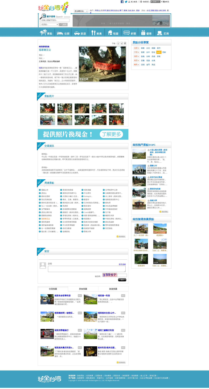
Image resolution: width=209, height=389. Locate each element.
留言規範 (122, 264)
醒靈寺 (86, 200)
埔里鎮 (46, 47)
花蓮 (156, 10)
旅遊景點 (80, 377)
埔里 (40, 68)
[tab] (53, 290)
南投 (159, 52)
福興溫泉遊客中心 (112, 200)
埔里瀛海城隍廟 (47, 225)
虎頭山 (44, 193)
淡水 (133, 10)
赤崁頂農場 (67, 228)
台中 (148, 52)
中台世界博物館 (69, 225)
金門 (148, 65)
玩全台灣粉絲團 (146, 379)
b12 (118, 43)
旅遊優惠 (134, 377)
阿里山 (97, 10)
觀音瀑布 (87, 206)
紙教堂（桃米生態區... (71, 212)
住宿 (63, 32)
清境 (112, 10)
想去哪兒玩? (79, 11)
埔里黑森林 (45, 222)
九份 (129, 10)
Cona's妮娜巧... (89, 212)
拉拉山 (116, 10)
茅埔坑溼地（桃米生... (71, 216)
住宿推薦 (89, 377)
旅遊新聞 (125, 377)
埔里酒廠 (87, 190)
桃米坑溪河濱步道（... (49, 203)
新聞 (129, 32)
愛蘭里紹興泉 (46, 216)
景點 (46, 32)
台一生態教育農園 (48, 228)
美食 (96, 32)
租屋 (112, 32)
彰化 (153, 52)
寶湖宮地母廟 (68, 190)
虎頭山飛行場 (46, 212)
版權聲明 (80, 379)
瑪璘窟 (65, 206)
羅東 (125, 10)
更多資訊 (122, 236)
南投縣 (41, 47)
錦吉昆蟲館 (109, 222)
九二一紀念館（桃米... (49, 206)
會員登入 (146, 2)
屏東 (158, 56)
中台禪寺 (87, 193)
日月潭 (103, 10)
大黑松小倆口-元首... (70, 196)
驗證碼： (98, 278)
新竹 (158, 48)
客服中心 (100, 379)
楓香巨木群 (109, 216)
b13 (121, 43)
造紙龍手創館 (89, 228)
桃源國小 (87, 219)
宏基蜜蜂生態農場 (70, 209)
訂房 (162, 32)
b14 (125, 43)
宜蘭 (152, 10)
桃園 (153, 48)
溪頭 (108, 10)
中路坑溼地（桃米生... (113, 219)
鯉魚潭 (107, 203)
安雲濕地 (108, 228)
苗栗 (142, 52)
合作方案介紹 (133, 379)
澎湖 (164, 10)
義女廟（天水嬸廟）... (49, 232)
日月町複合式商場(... (92, 203)
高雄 (153, 56)
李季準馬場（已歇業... (71, 219)
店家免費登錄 (120, 379)
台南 (148, 56)
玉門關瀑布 (45, 209)
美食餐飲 (107, 377)
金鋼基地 (66, 232)
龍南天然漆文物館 (91, 222)
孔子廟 (107, 212)
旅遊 (79, 32)
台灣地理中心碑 (111, 190)
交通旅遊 (98, 377)
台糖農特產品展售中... (113, 193)
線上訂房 (143, 377)
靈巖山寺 (44, 190)
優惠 (146, 32)
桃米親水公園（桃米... (71, 203)
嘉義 (142, 56)
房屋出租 (116, 377)
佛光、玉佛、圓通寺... (71, 200)
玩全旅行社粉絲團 (161, 379)
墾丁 (121, 10)
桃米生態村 (45, 196)
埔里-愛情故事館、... (92, 216)
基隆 (142, 48)
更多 (138, 10)
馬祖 (153, 65)
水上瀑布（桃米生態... (113, 196)
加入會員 (134, 2)
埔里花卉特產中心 (70, 193)
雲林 (164, 52)
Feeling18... (88, 196)
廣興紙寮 (87, 209)
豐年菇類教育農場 (112, 225)
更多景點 (165, 211)
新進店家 (153, 377)
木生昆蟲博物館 (111, 206)
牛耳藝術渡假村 (111, 209)
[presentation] (53, 290)
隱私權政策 (90, 379)
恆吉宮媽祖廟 (46, 200)
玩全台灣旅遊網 (53, 8)
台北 (148, 10)
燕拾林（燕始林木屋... (92, 225)
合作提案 (109, 379)
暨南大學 (87, 232)
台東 (160, 10)
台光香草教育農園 (70, 222)
